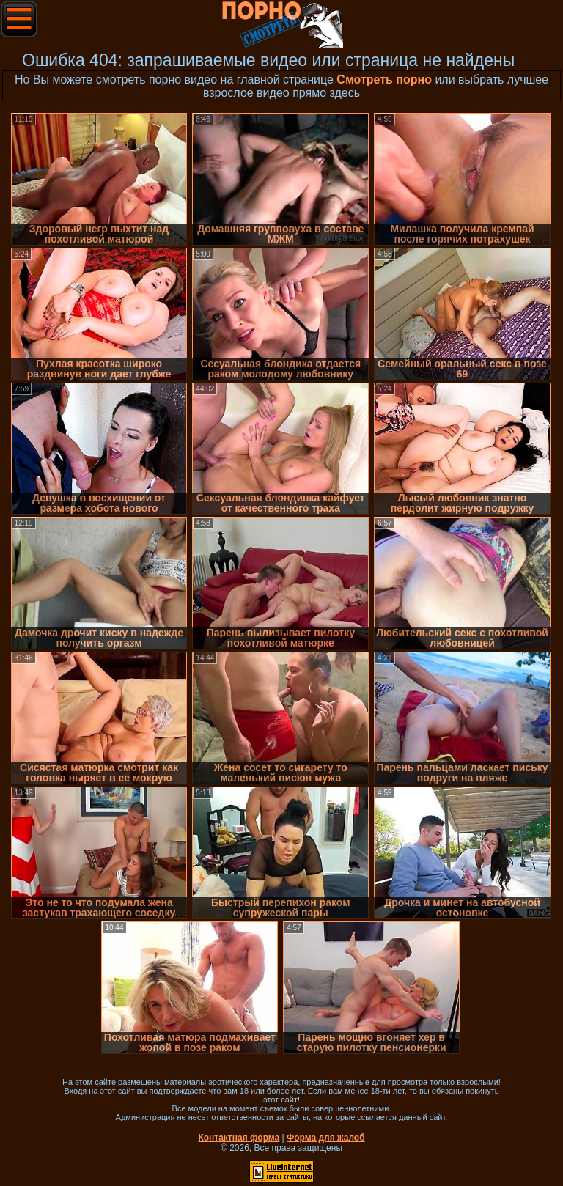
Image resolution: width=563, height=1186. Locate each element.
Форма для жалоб (326, 1137)
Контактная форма (238, 1137)
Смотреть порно (384, 79)
